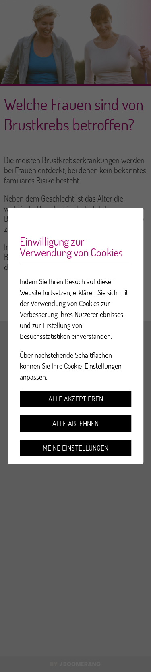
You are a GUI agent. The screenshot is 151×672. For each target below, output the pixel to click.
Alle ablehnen (75, 423)
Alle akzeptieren (75, 398)
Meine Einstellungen (75, 448)
